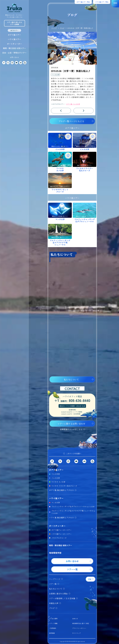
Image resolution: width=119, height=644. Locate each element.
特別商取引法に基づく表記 (80, 623)
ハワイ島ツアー (14, 39)
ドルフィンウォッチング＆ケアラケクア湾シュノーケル (73, 511)
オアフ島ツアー (14, 34)
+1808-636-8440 (72, 400)
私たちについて (71, 379)
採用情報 (52, 633)
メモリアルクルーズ (58, 538)
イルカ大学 (55, 74)
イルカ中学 (55, 474)
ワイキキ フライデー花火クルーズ (64, 486)
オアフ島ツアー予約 (83, 2)
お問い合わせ (14, 57)
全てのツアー (14, 30)
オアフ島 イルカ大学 (73, 104)
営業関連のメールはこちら (71, 429)
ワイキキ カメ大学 (58, 482)
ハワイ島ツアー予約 (101, 2)
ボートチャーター (14, 43)
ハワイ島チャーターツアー (61, 534)
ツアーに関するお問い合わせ (71, 423)
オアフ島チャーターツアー (61, 530)
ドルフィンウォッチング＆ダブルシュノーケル (72, 506)
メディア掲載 (53, 623)
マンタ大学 (55, 502)
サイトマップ (76, 633)
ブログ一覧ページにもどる (71, 121)
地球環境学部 (55, 552)
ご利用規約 (52, 628)
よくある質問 (53, 619)
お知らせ (75, 619)
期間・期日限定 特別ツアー (14, 48)
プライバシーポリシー (79, 628)
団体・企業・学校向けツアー (14, 52)
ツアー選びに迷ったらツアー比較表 (14, 23)
